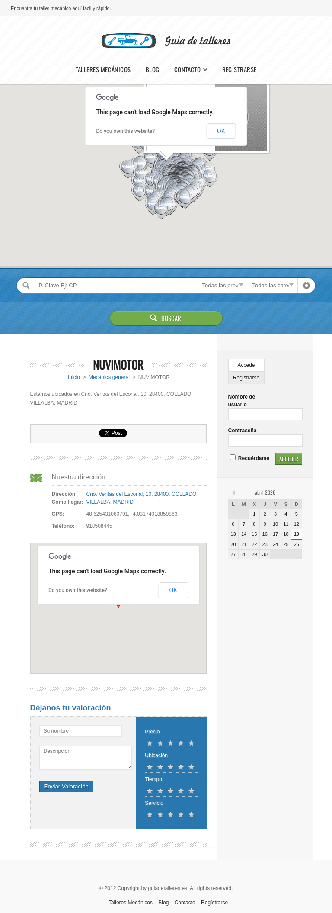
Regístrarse (239, 69)
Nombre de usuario (241, 401)
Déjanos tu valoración (70, 708)
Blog (153, 69)
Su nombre (56, 731)
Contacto (187, 69)
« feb (234, 492)
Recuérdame (249, 458)
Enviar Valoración (66, 786)
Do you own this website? (125, 131)
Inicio (74, 377)
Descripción (57, 751)
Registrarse (246, 378)
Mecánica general (109, 377)
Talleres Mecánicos (103, 69)
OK (221, 131)
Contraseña (242, 431)
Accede (246, 365)
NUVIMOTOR (118, 364)
